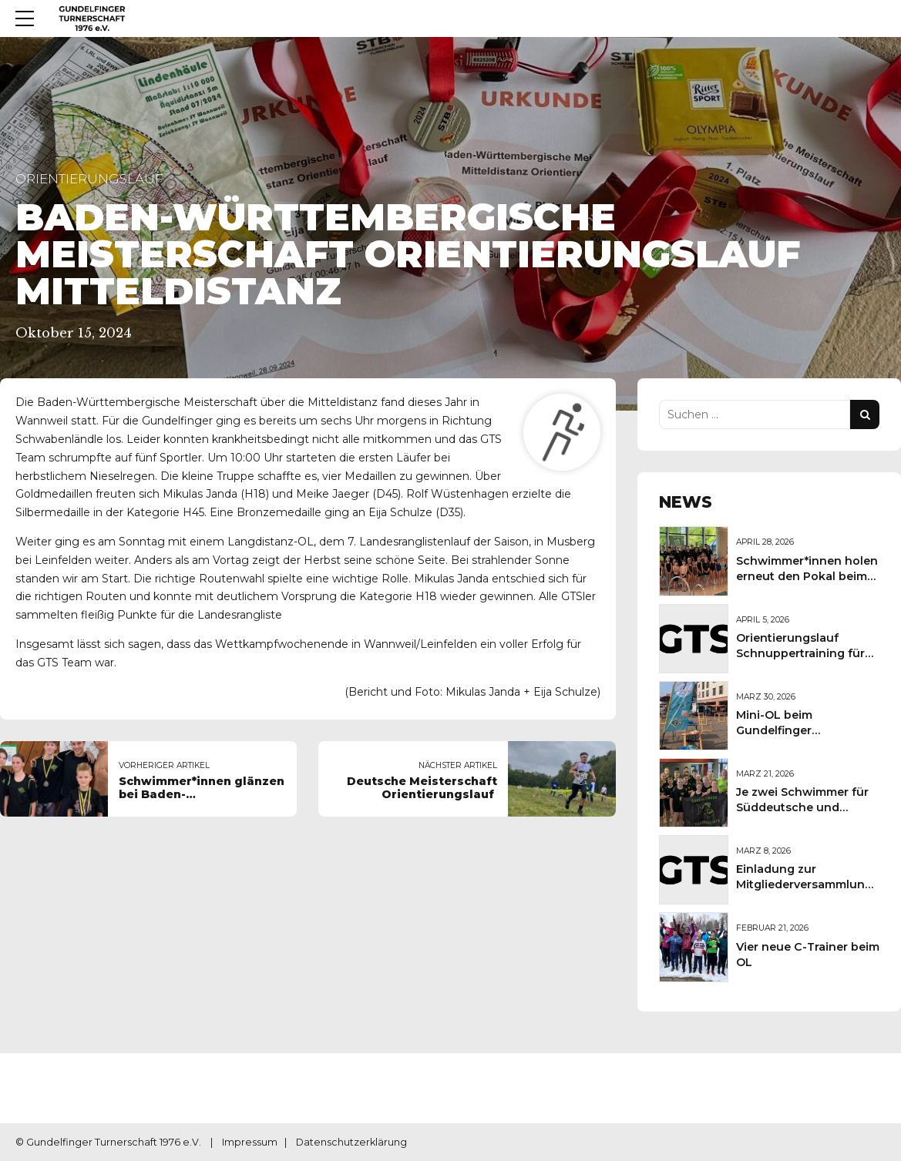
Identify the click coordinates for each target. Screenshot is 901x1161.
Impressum (249, 1142)
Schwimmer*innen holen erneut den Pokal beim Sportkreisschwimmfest (807, 576)
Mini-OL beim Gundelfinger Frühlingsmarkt (780, 730)
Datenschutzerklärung (351, 1142)
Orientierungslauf (89, 178)
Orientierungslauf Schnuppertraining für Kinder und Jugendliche (805, 653)
